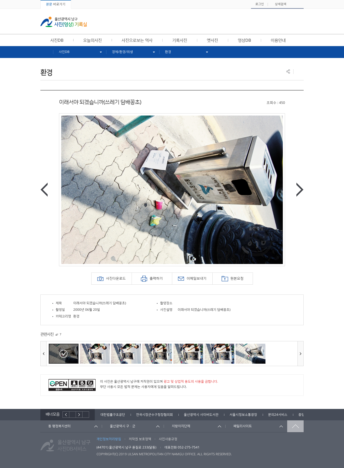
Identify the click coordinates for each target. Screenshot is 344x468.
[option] (172, 189)
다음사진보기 (299, 190)
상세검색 (280, 4)
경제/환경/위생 (122, 52)
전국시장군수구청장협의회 (154, 415)
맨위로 (295, 426)
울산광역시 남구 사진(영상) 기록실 (63, 22)
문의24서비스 (277, 415)
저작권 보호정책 (140, 439)
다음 (79, 414)
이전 (66, 414)
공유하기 (288, 71)
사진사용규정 (168, 439)
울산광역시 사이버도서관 (201, 415)
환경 (168, 52)
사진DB (64, 52)
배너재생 (72, 414)
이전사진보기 (44, 190)
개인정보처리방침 (109, 439)
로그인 (259, 4)
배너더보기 (85, 414)
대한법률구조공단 (112, 415)
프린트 (298, 71)
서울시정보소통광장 (243, 415)
